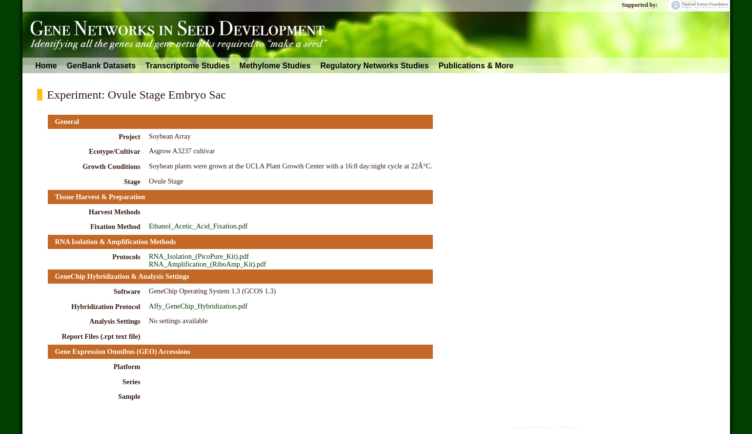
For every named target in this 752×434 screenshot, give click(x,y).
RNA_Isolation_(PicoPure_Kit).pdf (199, 256)
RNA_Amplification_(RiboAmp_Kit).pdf (207, 264)
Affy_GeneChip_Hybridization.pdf (198, 306)
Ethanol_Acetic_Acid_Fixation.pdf (198, 226)
